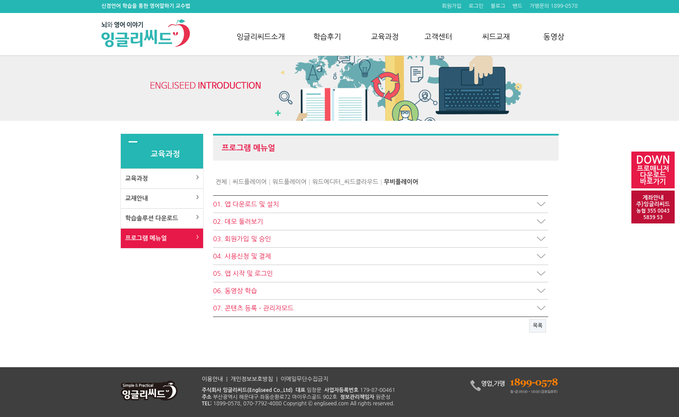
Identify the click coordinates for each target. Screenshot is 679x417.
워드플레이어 (289, 182)
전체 (221, 182)
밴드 (518, 6)
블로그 (498, 6)
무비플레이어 (401, 182)
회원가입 (451, 6)
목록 (538, 325)
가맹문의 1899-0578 (554, 6)
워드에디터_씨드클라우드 (345, 182)
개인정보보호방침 (252, 379)
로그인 (476, 6)
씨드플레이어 (250, 182)
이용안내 (212, 379)
